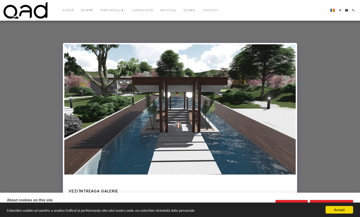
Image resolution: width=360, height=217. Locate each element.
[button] (112, 10)
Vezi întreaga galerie (93, 191)
